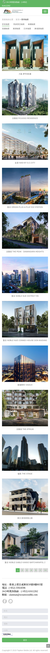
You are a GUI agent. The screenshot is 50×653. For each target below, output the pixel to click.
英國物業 (5, 29)
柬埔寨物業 (39, 29)
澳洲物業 (16, 29)
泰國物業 (31, 24)
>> (45, 570)
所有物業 (5, 24)
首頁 (17, 19)
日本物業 (27, 29)
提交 (25, 640)
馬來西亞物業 (19, 24)
